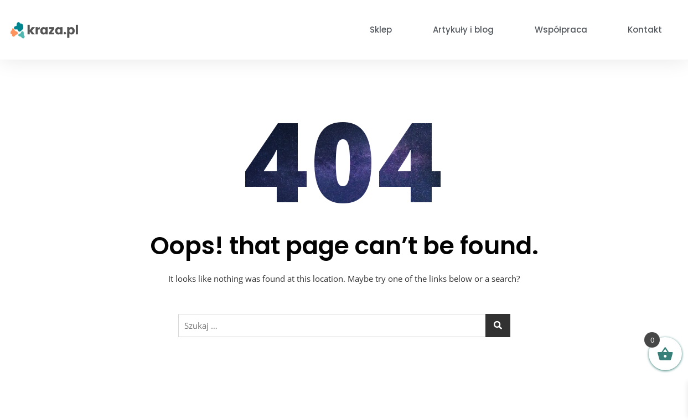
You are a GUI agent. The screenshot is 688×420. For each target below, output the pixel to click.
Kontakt (645, 29)
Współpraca (561, 29)
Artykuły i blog (463, 29)
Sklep (381, 29)
